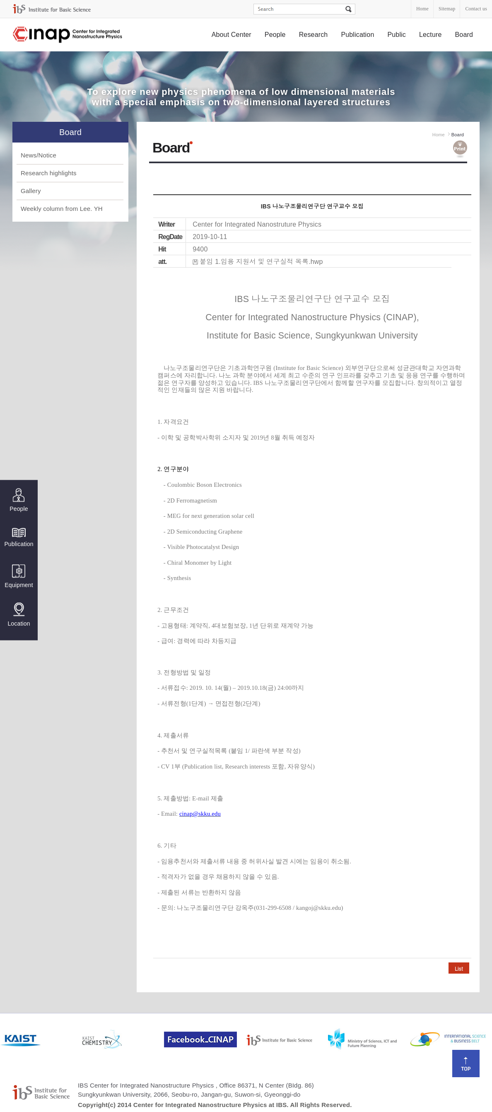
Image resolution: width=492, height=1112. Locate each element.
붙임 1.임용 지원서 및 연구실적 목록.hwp (261, 261)
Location (18, 615)
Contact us (476, 9)
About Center (231, 34)
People (275, 34)
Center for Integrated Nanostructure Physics (67, 35)
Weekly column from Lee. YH (62, 208)
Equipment (19, 576)
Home (422, 9)
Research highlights (49, 172)
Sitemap (447, 9)
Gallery (31, 190)
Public (396, 34)
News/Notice (38, 155)
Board (464, 34)
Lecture (430, 34)
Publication (357, 34)
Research (313, 34)
